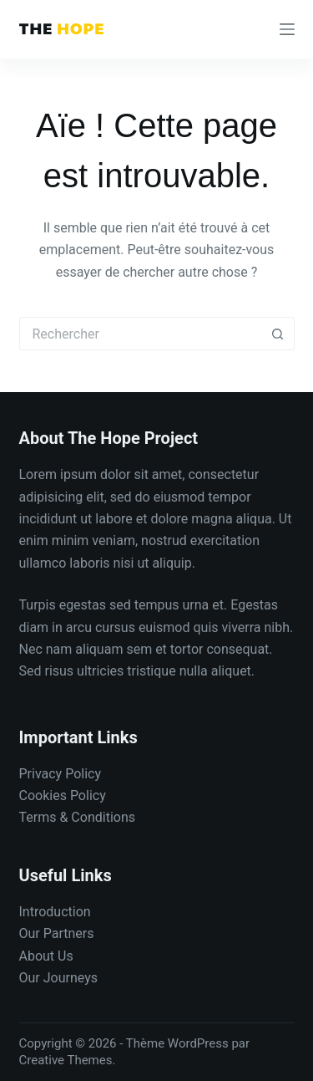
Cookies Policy (62, 795)
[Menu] (287, 29)
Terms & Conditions (77, 817)
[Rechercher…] (140, 333)
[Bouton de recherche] (278, 333)
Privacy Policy (60, 774)
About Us (46, 956)
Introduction (55, 912)
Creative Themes (66, 1060)
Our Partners (56, 933)
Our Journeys (58, 978)
